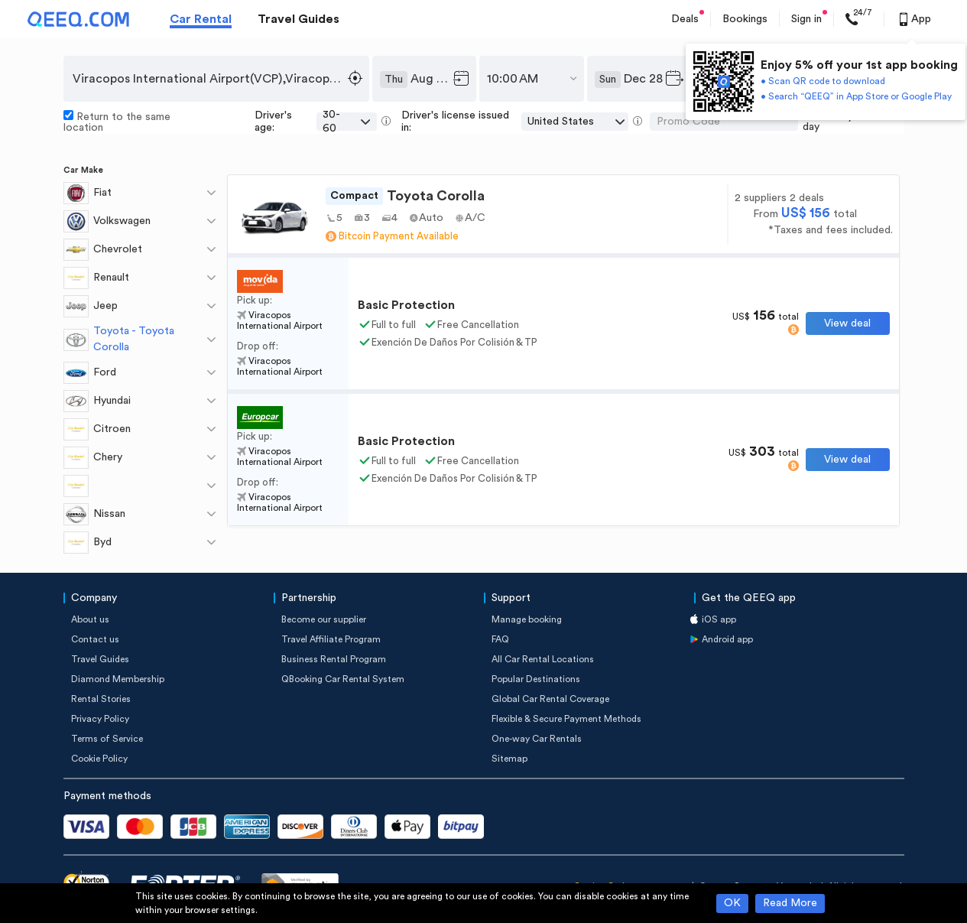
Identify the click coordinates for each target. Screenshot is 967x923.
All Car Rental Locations (543, 659)
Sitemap (509, 758)
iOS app (719, 619)
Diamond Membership (117, 679)
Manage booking (527, 619)
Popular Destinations (536, 679)
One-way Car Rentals (537, 738)
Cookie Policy (99, 758)
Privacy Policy (100, 718)
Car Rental (201, 19)
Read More (790, 903)
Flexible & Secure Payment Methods (566, 718)
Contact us (95, 639)
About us (90, 619)
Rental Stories (101, 699)
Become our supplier (323, 619)
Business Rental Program (333, 659)
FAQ (500, 639)
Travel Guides (298, 19)
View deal (847, 323)
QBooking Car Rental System (342, 679)
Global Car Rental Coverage (550, 699)
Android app (727, 639)
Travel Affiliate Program (331, 639)
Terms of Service (107, 738)
